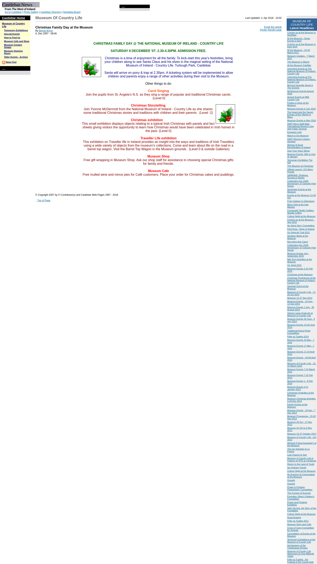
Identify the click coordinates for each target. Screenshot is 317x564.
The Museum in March (298, 62)
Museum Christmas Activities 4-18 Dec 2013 (301, 399)
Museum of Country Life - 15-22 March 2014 (301, 364)
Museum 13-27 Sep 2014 (299, 298)
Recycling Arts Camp (297, 242)
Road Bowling (294, 517)
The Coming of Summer (299, 493)
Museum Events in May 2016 (301, 120)
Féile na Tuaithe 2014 (298, 336)
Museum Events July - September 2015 (298, 254)
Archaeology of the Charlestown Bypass (297, 546)
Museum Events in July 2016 (301, 109)
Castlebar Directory (50, 12)
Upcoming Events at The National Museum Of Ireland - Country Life (301, 71)
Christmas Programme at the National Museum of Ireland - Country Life (301, 280)
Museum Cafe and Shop (16, 41)
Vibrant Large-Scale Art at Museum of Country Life (300, 314)
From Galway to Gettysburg (301, 201)
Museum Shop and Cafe (299, 524)
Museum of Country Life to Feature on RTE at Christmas (301, 459)
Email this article (273, 27)
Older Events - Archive (16, 57)
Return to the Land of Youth (300, 464)
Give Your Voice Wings (298, 151)
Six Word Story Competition (301, 225)
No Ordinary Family (296, 467)
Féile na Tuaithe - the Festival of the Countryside (300, 560)
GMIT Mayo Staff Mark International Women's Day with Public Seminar (300, 126)
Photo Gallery (31, 12)
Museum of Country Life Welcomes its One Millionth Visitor (300, 553)
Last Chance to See (297, 455)
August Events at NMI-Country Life (298, 98)
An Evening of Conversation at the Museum (301, 475)
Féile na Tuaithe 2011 (298, 521)
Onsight (291, 480)
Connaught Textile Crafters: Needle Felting (300, 211)
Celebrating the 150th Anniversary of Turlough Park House (301, 183)
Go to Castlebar (13, 12)
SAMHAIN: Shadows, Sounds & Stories (298, 176)
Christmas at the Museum (300, 274)
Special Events (12, 34)
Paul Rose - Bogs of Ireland (301, 229)
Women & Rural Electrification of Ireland (298, 146)
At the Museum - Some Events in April (298, 39)
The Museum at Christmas (300, 166)
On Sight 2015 (294, 265)
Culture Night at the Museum (301, 216)
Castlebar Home (13, 18)
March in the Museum (298, 135)
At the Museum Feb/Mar (299, 65)
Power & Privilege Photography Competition (299, 488)
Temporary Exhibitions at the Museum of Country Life (301, 540)
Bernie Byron (46, 30)
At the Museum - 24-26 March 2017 (298, 51)
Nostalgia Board (71, 12)
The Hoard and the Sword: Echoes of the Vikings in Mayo (300, 114)
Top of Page (43, 200)
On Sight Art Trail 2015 (298, 232)
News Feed (11, 62)
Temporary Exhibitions (16, 30)
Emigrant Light (294, 132)
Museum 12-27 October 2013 (301, 434)
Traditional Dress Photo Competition (299, 332)
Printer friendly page (271, 30)
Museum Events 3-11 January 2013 (297, 388)
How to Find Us (12, 37)
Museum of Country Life (58, 18)
